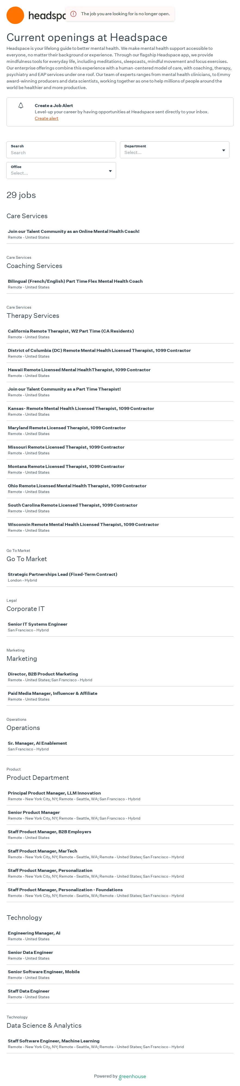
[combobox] (124, 153)
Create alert (46, 118)
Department (135, 146)
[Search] (61, 153)
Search (17, 146)
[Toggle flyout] (223, 150)
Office (16, 167)
